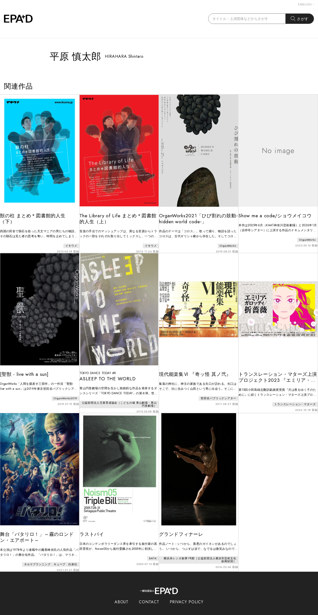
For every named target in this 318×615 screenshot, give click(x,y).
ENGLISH (306, 4)
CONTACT (149, 592)
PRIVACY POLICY (187, 592)
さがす (300, 18)
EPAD (154, 612)
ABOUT (122, 592)
